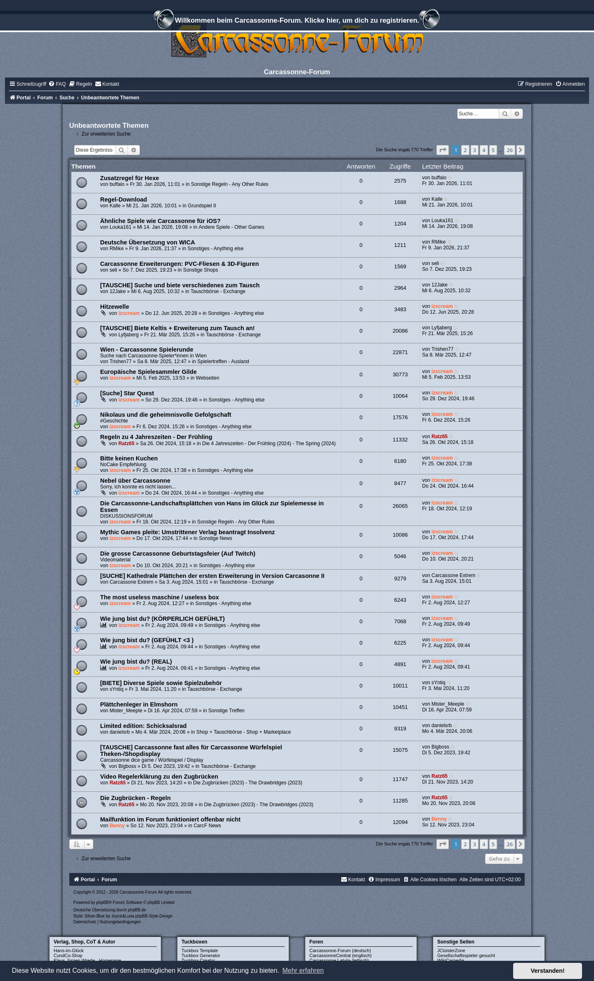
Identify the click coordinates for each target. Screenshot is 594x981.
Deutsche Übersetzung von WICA (147, 242)
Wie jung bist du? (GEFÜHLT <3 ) (147, 640)
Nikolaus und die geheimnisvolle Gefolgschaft (165, 414)
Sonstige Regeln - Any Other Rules (230, 184)
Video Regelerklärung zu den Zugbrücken (159, 776)
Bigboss (127, 766)
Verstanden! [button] (548, 970)
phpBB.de (137, 910)
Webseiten (207, 378)
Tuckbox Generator (201, 955)
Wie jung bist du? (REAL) (136, 661)
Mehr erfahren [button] (303, 970)
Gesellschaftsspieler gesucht (466, 955)
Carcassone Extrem (131, 582)
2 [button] (465, 150)
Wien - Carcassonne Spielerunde (146, 349)
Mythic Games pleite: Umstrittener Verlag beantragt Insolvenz (187, 532)
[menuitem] (57, 84)
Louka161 (121, 227)
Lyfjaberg (128, 335)
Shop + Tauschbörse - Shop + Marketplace (243, 732)
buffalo (117, 184)
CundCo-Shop (68, 955)
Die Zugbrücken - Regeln (135, 798)
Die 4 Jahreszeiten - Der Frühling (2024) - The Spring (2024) (269, 443)
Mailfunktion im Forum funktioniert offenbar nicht (170, 819)
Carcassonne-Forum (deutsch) (340, 950)
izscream (129, 313)
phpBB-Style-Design (153, 916)
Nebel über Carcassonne (135, 480)
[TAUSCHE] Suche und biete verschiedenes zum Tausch (180, 285)
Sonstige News (215, 538)
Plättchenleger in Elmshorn (139, 704)
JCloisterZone (451, 950)
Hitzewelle (114, 306)
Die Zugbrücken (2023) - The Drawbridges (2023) (247, 783)
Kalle (115, 206)
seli (113, 270)
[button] (442, 150)
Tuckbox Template (200, 950)
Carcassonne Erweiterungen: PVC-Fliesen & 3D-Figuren (179, 264)
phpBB (102, 902)
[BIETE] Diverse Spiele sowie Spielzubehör (161, 683)
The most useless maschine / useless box (159, 597)
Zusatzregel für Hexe (129, 178)
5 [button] (493, 150)
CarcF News (207, 825)
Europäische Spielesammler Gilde (148, 371)
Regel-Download (123, 199)
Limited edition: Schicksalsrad (143, 726)
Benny (117, 825)
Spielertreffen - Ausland (223, 361)
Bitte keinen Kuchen (129, 458)
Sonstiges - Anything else (216, 248)
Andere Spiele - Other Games (231, 227)
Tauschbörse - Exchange (218, 291)
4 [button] (483, 150)
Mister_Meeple (126, 710)
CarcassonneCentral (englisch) (340, 955)
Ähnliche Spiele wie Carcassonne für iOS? (160, 221)
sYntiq (117, 689)
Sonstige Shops (200, 270)
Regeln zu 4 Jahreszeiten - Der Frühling (156, 437)
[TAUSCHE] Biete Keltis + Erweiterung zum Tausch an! (177, 328)
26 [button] (510, 150)
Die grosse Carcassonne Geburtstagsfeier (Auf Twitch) (177, 553)
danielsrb (120, 732)
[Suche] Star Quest (127, 393)
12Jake (118, 291)
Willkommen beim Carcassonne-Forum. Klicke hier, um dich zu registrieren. (297, 21)
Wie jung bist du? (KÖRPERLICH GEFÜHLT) (162, 618)
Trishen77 (121, 361)
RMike (117, 248)
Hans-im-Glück (69, 950)
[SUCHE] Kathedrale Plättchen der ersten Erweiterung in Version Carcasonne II (212, 576)
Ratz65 (126, 443)
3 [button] (474, 150)
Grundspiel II (202, 206)
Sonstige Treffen (226, 710)
